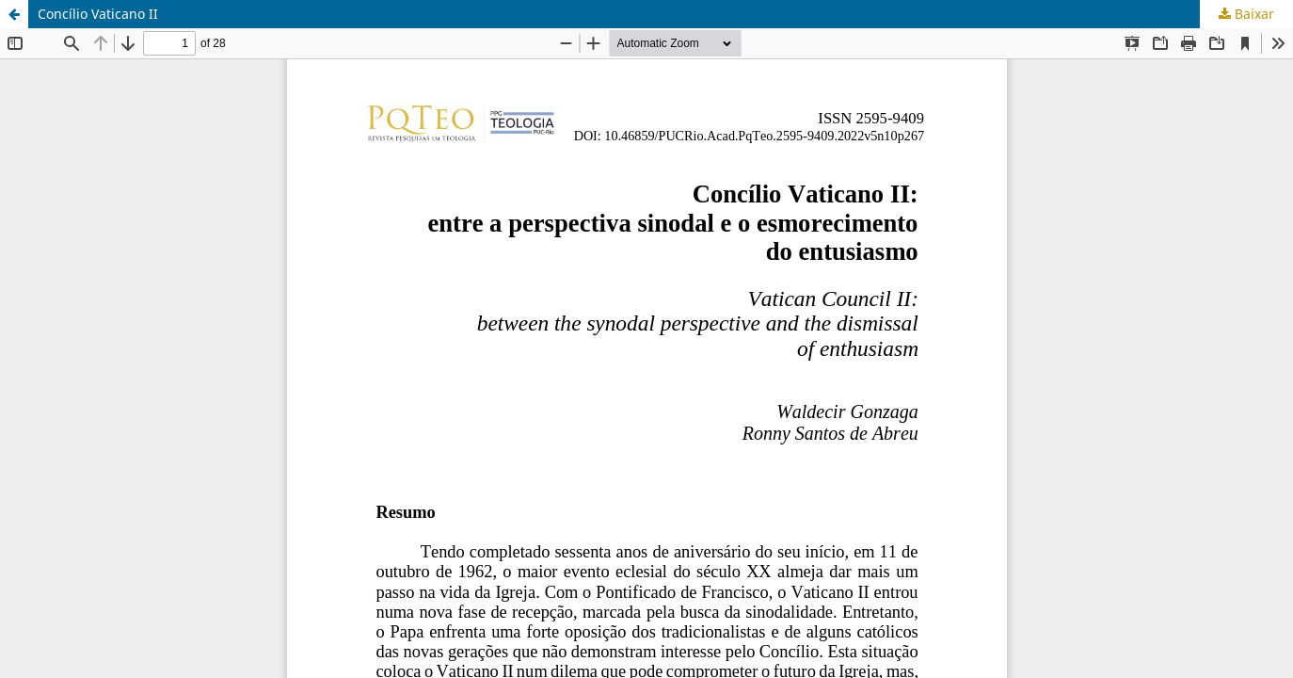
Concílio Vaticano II (98, 14)
